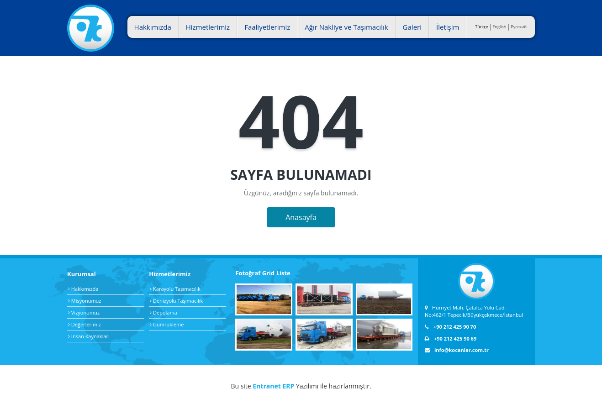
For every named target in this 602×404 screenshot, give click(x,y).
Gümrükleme (167, 324)
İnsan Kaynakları (89, 336)
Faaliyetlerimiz (267, 26)
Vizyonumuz (84, 312)
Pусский (519, 27)
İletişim (447, 26)
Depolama (163, 312)
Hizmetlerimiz (208, 26)
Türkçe (481, 27)
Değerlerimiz (84, 324)
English (500, 27)
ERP (288, 386)
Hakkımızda (152, 26)
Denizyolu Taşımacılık (176, 300)
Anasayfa (301, 217)
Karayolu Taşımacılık (175, 288)
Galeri (412, 26)
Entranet (266, 386)
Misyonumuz (84, 300)
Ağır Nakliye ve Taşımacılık (346, 26)
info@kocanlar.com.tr (457, 349)
